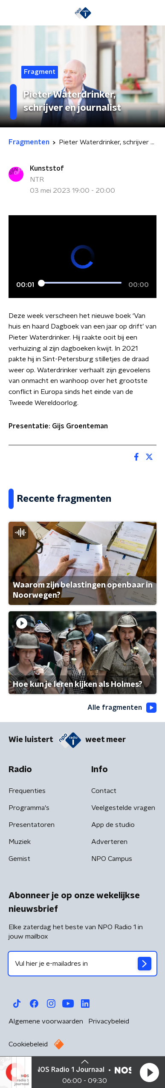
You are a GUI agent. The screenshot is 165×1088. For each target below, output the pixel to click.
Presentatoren (32, 824)
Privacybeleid (108, 1021)
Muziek (20, 841)
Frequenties (27, 790)
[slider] (81, 282)
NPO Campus (111, 858)
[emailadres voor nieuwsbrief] (82, 964)
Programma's (29, 807)
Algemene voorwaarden (46, 1021)
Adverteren (109, 841)
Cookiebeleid (28, 1044)
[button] (149, 1072)
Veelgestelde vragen (123, 807)
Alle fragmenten (121, 708)
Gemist (19, 858)
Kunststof (47, 168)
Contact (103, 790)
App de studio (113, 824)
